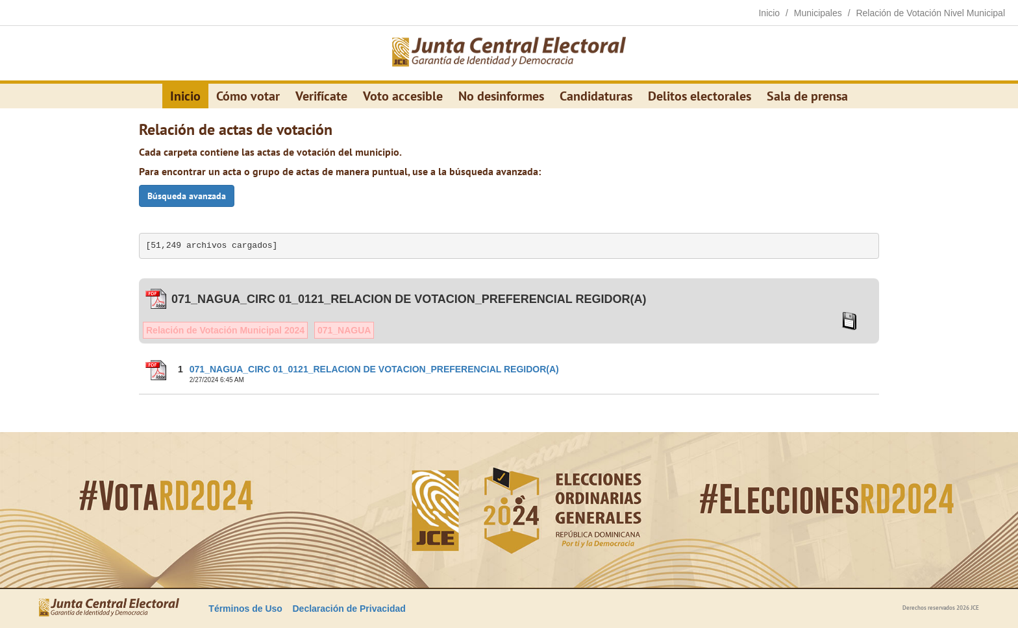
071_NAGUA (344, 330)
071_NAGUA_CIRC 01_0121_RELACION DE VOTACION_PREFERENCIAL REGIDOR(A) (374, 369)
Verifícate (321, 96)
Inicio (185, 96)
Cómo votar (248, 96)
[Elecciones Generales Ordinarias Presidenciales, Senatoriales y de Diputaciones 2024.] (509, 53)
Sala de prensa (807, 96)
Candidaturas (596, 96)
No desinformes (501, 96)
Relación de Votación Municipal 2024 (225, 330)
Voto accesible (403, 96)
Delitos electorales (699, 96)
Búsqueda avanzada (186, 196)
